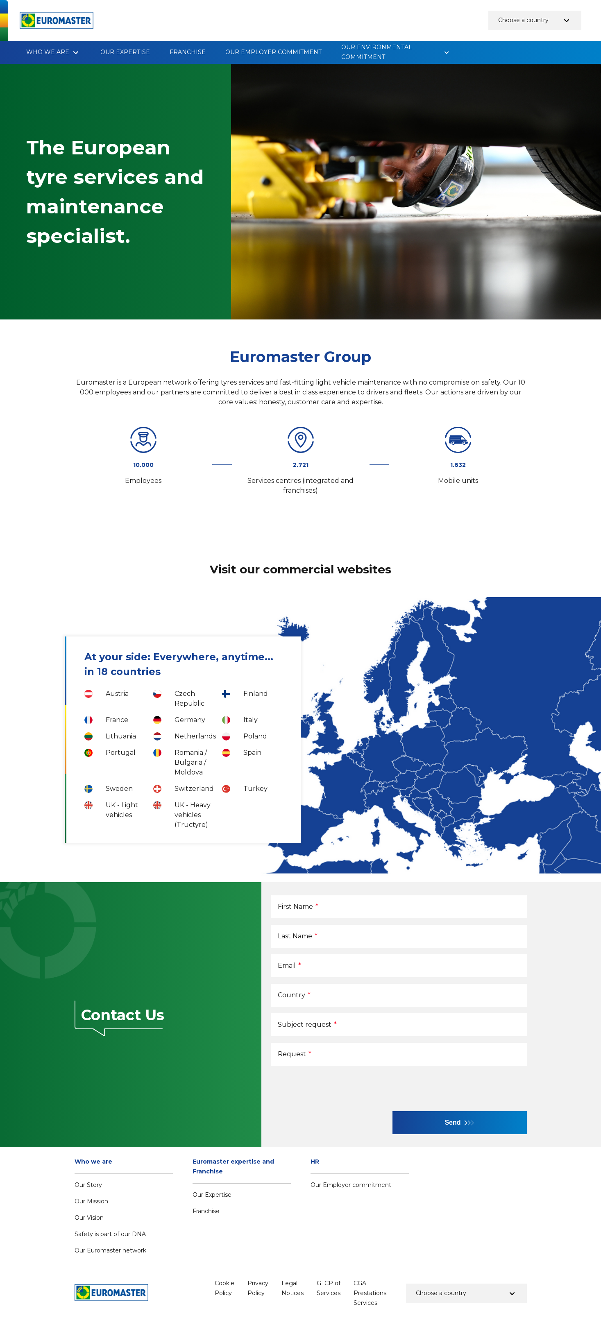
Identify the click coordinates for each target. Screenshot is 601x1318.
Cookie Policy (224, 1288)
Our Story (88, 1185)
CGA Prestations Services (370, 1293)
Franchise (188, 52)
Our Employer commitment (273, 52)
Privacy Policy (257, 1288)
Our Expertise (125, 52)
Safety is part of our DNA (110, 1234)
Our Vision (89, 1217)
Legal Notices (292, 1288)
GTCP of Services (328, 1288)
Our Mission (91, 1201)
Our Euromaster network (110, 1250)
